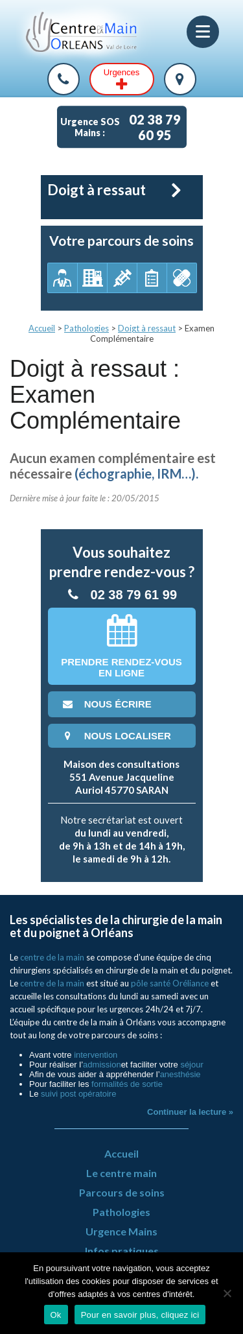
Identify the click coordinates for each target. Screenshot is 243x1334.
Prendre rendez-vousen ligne (121, 646)
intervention (95, 1055)
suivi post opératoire (78, 1094)
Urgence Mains (121, 1231)
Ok (56, 1315)
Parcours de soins (122, 1192)
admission (102, 1064)
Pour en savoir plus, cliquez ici (140, 1315)
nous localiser (116, 735)
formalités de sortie (127, 1084)
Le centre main (121, 1173)
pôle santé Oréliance (170, 983)
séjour (191, 1064)
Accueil (42, 328)
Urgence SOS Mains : (123, 127)
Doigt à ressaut (147, 328)
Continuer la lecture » (190, 1112)
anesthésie (180, 1074)
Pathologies (86, 328)
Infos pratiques (122, 1251)
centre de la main (52, 957)
